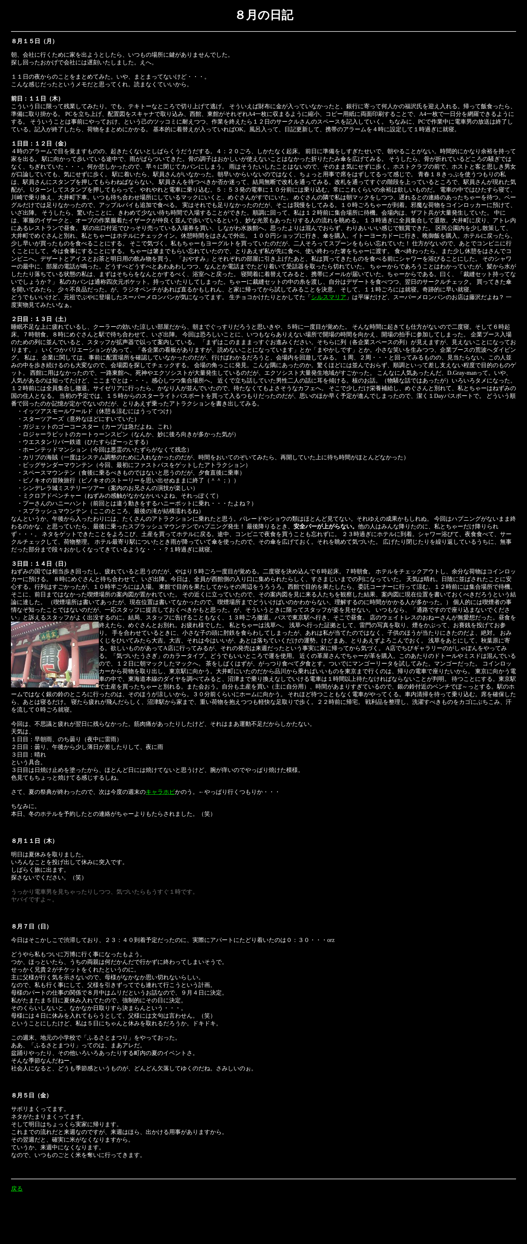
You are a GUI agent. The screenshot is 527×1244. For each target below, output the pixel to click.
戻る (17, 1188)
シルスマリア (328, 297)
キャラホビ (160, 792)
